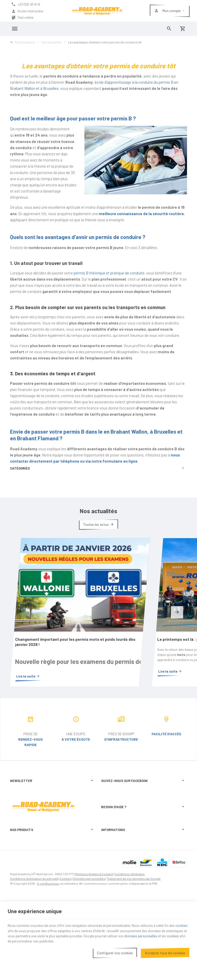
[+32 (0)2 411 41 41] (27, 4)
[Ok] (90, 757)
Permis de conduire (24, 876)
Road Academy (22, 42)
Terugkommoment (23, 896)
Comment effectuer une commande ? (127, 808)
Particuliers (18, 869)
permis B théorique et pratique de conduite (109, 273)
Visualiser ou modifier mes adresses (127, 820)
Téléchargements (113, 861)
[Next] (177, 594)
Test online (22, 17)
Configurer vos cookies (115, 951)
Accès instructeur (27, 11)
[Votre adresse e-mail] (53, 757)
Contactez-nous (112, 868)
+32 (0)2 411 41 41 (30, 831)
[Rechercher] (169, 28)
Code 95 (16, 856)
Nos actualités (52, 42)
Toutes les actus (96, 524)
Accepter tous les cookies (165, 951)
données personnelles (172, 934)
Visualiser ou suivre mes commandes (127, 814)
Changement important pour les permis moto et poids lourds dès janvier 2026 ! (51, 606)
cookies (14, 929)
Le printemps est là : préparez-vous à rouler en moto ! (143, 606)
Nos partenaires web (115, 855)
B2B (13, 882)
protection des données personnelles (50, 775)
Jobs (13, 889)
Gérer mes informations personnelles (127, 826)
